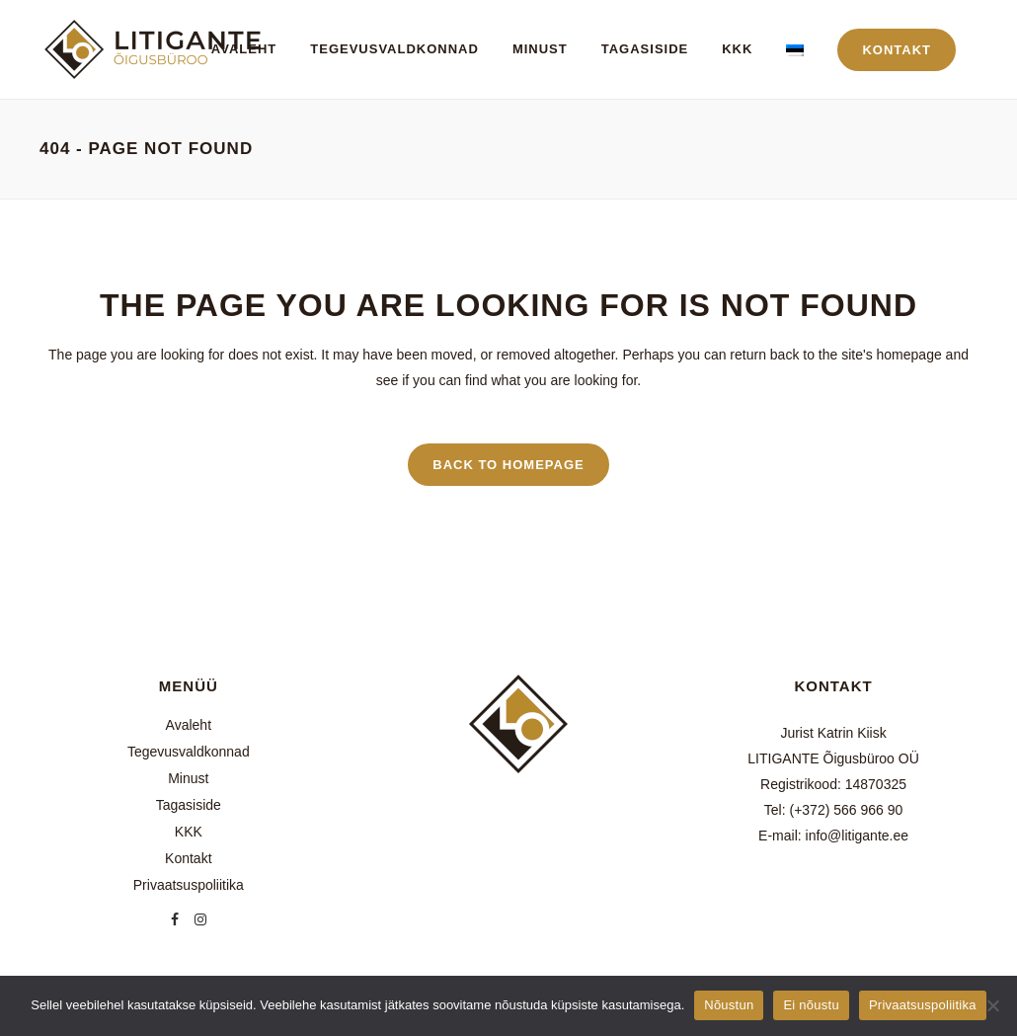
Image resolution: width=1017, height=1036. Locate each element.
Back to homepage (508, 464)
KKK (188, 832)
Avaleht (188, 725)
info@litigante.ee (857, 835)
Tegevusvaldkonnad (188, 752)
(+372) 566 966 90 (845, 810)
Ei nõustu (810, 1004)
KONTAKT (896, 49)
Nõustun (728, 1004)
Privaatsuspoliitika (188, 885)
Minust (188, 778)
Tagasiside (188, 805)
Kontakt (188, 858)
